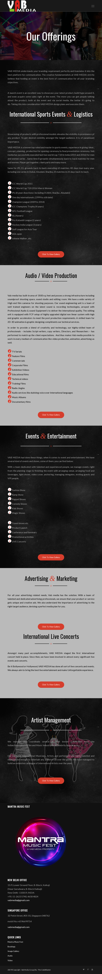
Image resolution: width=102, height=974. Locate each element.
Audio (10, 956)
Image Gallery (13, 951)
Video (10, 960)
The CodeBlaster (44, 970)
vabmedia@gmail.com (19, 900)
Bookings (11, 946)
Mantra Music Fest (15, 942)
